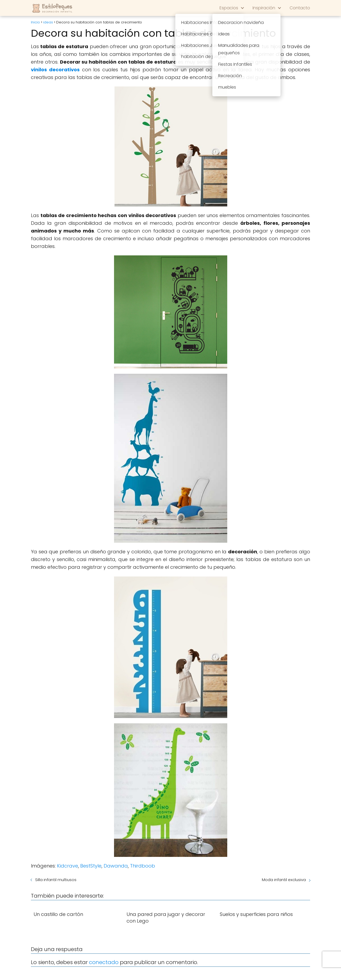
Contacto (300, 8)
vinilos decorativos (55, 69)
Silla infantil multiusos (55, 879)
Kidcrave (67, 865)
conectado (104, 962)
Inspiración (264, 8)
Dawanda (116, 865)
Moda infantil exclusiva (284, 879)
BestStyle (91, 865)
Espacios (229, 8)
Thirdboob (142, 865)
